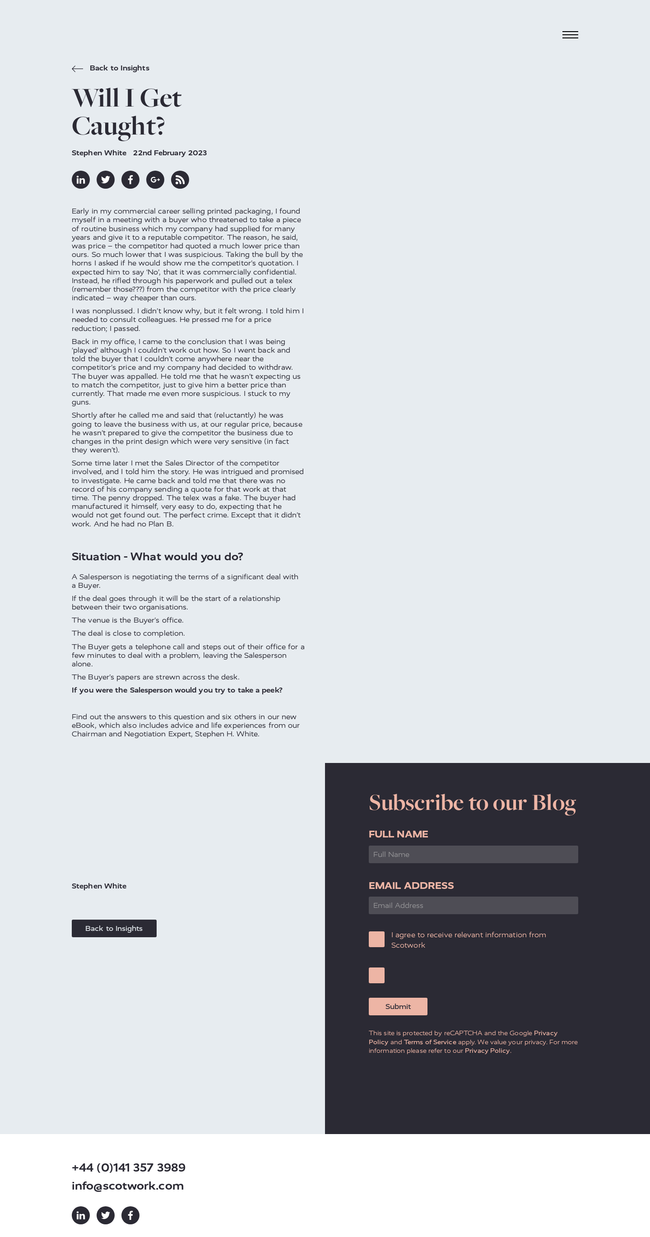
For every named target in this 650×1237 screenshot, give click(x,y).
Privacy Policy (487, 1050)
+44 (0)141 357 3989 (129, 1167)
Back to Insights (110, 69)
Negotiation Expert (157, 734)
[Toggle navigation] (570, 34)
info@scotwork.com (128, 1185)
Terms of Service (430, 1042)
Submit (398, 1006)
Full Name (398, 834)
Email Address (411, 885)
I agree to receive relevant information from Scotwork (468, 939)
